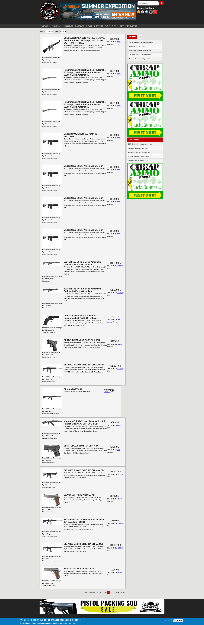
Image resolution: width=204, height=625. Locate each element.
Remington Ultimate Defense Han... (140, 50)
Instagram (151, 12)
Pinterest (155, 12)
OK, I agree (168, 621)
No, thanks (178, 621)
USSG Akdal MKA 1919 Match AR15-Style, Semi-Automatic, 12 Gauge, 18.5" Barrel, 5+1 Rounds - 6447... (84, 40)
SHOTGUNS (98, 26)
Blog (139, 36)
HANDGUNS (79, 26)
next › (118, 593)
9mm (118, 450)
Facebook (143, 12)
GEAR (122, 26)
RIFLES (89, 26)
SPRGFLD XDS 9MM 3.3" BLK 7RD (81, 446)
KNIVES (114, 26)
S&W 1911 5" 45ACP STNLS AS (79, 495)
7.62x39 (119, 425)
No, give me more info (70, 623)
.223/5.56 (120, 266)
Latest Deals (132, 36)
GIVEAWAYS (44, 26)
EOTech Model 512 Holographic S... (141, 54)
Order (56, 31)
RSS (139, 12)
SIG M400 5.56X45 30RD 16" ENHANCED (84, 365)
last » (123, 593)
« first (85, 593)
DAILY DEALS (56, 26)
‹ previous (92, 593)
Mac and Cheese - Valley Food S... (140, 59)
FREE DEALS (68, 26)
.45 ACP (119, 344)
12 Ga (119, 42)
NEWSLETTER (131, 26)
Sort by (42, 31)
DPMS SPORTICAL (73, 389)
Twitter (147, 12)
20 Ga (119, 74)
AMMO (107, 26)
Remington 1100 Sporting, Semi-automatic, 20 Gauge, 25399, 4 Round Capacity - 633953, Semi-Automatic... (85, 72)
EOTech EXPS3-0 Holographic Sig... (141, 42)
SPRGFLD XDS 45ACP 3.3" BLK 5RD (82, 340)
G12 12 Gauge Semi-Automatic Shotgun (83, 166)
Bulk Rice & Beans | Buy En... (139, 46)
